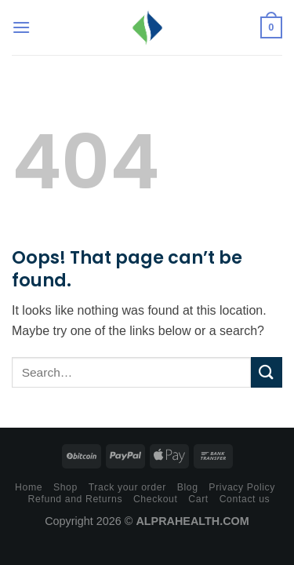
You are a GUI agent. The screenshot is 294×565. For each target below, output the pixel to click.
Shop (65, 487)
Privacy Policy (242, 487)
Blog (187, 487)
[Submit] (266, 372)
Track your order (127, 487)
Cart (198, 499)
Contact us (245, 499)
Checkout (155, 499)
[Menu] (21, 27)
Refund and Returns (75, 499)
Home (28, 487)
